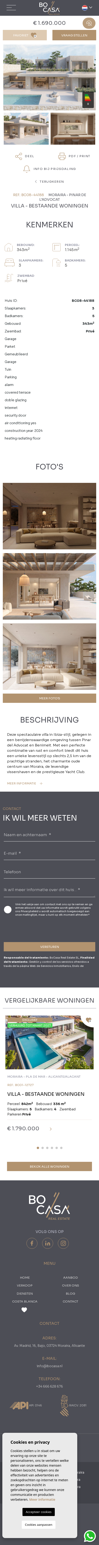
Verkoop (25, 1285)
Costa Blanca (24, 1301)
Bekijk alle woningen (49, 1167)
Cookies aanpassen (38, 1525)
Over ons (70, 1285)
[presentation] (29, 928)
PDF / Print (74, 156)
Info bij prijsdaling (49, 169)
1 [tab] (38, 1148)
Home (25, 1278)
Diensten (25, 1294)
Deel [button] (24, 156)
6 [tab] (61, 1148)
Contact (70, 1301)
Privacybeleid (30, 911)
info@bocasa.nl (49, 1366)
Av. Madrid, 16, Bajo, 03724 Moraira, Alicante (49, 1346)
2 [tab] (42, 1148)
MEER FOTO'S (49, 698)
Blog (70, 1294)
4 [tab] (52, 1148)
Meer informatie (42, 1499)
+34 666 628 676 (49, 1386)
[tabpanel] (49, 1077)
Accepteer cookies (38, 1512)
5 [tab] (56, 1148)
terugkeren (49, 182)
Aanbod (70, 1278)
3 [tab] (47, 1148)
